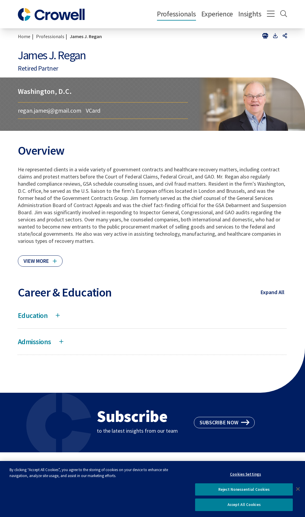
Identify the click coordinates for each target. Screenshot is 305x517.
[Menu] (271, 14)
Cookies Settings (245, 478)
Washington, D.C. (45, 91)
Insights (250, 13)
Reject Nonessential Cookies (244, 493)
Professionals (176, 13)
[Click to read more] (40, 258)
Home (24, 36)
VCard (93, 110)
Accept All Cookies (244, 509)
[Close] (298, 493)
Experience (217, 13)
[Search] (283, 14)
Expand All (272, 292)
